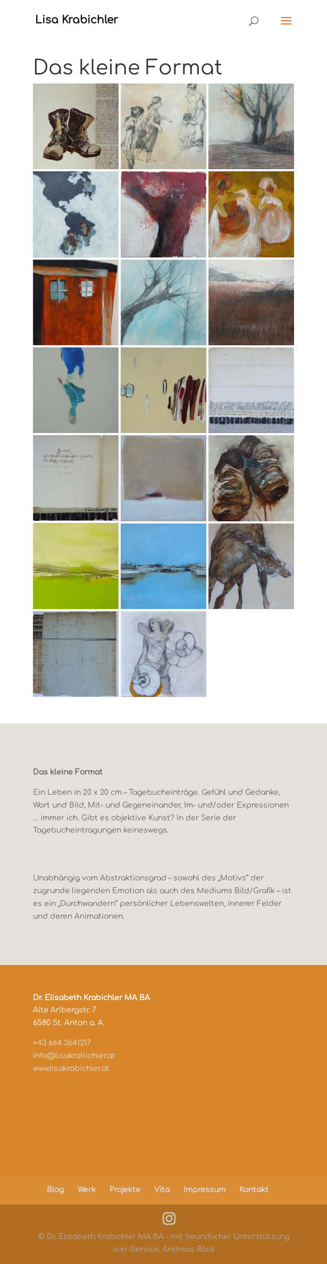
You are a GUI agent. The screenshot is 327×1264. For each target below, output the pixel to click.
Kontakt (254, 1190)
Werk (87, 1190)
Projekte (125, 1190)
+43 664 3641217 (62, 1043)
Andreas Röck (189, 1249)
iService (144, 1249)
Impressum (204, 1190)
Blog (55, 1190)
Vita (162, 1190)
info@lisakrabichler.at (74, 1056)
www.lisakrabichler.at (71, 1068)
